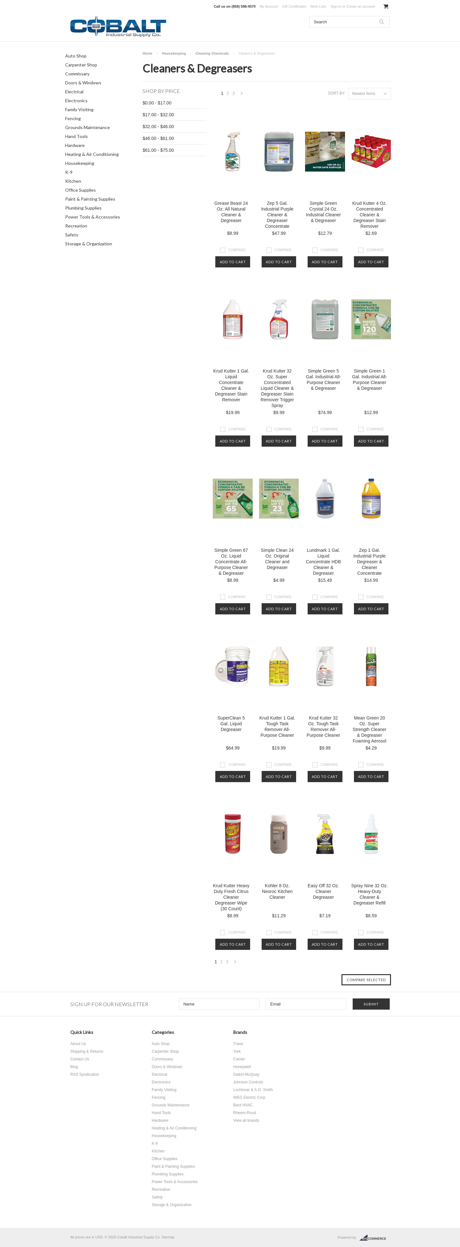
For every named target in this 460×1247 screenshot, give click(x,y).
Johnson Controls (248, 1082)
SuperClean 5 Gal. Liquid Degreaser (231, 723)
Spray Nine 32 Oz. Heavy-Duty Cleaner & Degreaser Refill (369, 894)
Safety (71, 234)
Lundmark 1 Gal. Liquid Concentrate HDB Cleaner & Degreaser (323, 562)
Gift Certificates (294, 6)
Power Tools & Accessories (92, 216)
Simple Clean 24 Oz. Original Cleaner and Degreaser (277, 559)
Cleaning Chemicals (212, 53)
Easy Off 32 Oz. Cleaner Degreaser (323, 891)
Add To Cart (233, 262)
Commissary (77, 73)
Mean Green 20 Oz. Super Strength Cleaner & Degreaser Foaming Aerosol (370, 729)
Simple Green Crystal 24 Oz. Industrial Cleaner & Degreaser (323, 212)
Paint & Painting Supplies (90, 199)
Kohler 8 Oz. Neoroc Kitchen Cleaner (277, 891)
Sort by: (336, 93)
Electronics (76, 100)
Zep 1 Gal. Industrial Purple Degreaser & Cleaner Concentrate (369, 562)
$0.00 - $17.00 (156, 102)
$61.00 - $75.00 (158, 150)
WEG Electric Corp (249, 1097)
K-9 (69, 172)
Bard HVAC (243, 1105)
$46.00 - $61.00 (158, 138)
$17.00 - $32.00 (158, 114)
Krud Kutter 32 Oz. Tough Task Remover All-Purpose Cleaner (323, 726)
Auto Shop (76, 55)
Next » (241, 95)
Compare (237, 250)
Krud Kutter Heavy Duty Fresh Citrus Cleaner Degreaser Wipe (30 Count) (231, 897)
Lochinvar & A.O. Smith (253, 1090)
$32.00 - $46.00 (158, 126)
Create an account (360, 6)
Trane (238, 1044)
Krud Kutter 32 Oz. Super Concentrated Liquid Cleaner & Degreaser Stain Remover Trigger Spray (277, 388)
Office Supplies (80, 190)
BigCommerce (374, 1237)
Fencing (73, 118)
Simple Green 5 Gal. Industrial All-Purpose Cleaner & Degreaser (323, 379)
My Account (269, 6)
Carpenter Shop (81, 64)
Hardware (75, 145)
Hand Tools (76, 136)
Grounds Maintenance (87, 127)
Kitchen (73, 181)
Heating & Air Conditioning (92, 154)
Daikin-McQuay (246, 1074)
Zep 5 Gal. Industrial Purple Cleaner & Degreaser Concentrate (277, 215)
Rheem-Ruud (244, 1113)
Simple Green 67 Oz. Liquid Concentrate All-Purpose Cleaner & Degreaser (231, 562)
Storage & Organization (88, 243)
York (237, 1051)
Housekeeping (79, 163)
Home (147, 53)
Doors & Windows (83, 82)
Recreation (76, 225)
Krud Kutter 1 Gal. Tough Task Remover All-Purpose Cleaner (277, 726)
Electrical (74, 91)
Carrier (239, 1059)
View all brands (246, 1120)
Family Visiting (79, 109)
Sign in (335, 6)
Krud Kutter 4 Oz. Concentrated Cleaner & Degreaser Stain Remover (369, 215)
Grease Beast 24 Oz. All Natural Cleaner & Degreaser (231, 212)
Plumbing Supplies (83, 208)
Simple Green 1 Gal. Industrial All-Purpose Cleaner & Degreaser (369, 379)
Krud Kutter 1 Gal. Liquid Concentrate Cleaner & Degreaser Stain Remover (231, 385)
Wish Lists (318, 6)
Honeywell (242, 1067)
